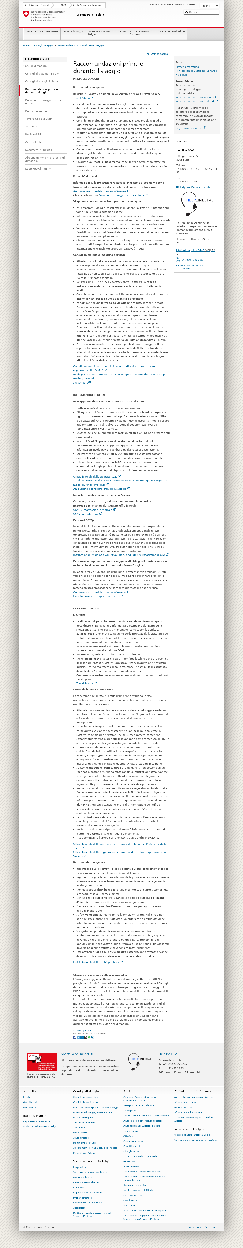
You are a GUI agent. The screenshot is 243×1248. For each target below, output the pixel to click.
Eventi (26, 1097)
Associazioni (79, 1207)
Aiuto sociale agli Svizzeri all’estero (141, 1126)
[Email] (92, 1037)
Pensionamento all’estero (86, 1182)
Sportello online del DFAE (79, 1054)
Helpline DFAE (169, 1054)
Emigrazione (80, 1167)
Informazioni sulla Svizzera (188, 1112)
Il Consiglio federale (39, 5)
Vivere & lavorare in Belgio (101, 35)
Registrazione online (190, 128)
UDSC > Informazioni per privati (94, 509)
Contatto (181, 141)
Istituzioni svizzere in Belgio (87, 1202)
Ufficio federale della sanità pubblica (98, 962)
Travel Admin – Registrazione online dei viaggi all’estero (144, 1178)
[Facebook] (75, 1037)
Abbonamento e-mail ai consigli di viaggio (95, 1148)
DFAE (63, 5)
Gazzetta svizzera (132, 1195)
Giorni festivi (30, 1102)
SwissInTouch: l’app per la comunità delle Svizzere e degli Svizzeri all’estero (144, 1217)
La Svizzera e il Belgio (172, 35)
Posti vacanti (29, 1107)
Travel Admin (83, 98)
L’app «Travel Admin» (84, 1153)
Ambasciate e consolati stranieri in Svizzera (101, 191)
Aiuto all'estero (81, 1137)
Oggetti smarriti (131, 1146)
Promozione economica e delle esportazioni (196, 1140)
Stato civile (129, 1205)
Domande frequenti (83, 1117)
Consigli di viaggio (73, 35)
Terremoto (79, 1127)
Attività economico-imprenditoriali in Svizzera (193, 1119)
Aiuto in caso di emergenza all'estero (143, 1120)
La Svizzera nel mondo (89, 5)
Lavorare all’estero (83, 1177)
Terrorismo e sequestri (85, 1122)
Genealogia (129, 1161)
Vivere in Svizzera (183, 1107)
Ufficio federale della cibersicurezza (97, 476)
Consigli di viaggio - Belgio (86, 1097)
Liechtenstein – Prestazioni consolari (142, 1171)
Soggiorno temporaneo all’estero (90, 1172)
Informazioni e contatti (186, 1102)
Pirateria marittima (187, 66)
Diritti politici (130, 1110)
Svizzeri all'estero (82, 1197)
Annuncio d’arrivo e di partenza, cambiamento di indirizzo (140, 1099)
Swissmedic (82, 382)
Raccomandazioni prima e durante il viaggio (96, 1107)
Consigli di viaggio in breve (87, 1102)
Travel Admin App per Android (197, 101)
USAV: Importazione (87, 513)
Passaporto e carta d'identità (138, 1105)
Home (26, 45)
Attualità (31, 35)
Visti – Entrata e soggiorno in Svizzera (193, 1097)
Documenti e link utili (84, 1142)
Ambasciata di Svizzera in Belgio (40, 1126)
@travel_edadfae (192, 259)
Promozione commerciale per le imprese (144, 1210)
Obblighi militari (131, 1151)
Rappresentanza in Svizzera (88, 1192)
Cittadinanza (130, 1200)
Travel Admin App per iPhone (196, 97)
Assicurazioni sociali (133, 1141)
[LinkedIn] (82, 1037)
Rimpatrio (78, 1187)
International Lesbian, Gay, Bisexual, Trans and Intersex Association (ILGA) (121, 554)
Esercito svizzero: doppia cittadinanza (98, 596)
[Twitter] (78, 1037)
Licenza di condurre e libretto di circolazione (146, 1115)
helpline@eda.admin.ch (195, 187)
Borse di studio (131, 1166)
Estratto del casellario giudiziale (140, 1156)
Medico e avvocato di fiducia (138, 1190)
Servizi (122, 35)
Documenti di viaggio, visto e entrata (123, 195)
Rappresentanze (49, 35)
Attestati (128, 1136)
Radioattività (80, 1132)
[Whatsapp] (89, 1037)
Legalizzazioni (130, 1130)
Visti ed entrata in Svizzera (143, 35)
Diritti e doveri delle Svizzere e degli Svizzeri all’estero (92, 1214)
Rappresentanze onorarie (36, 1121)
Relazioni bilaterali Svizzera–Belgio (192, 1134)
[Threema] (86, 1037)
